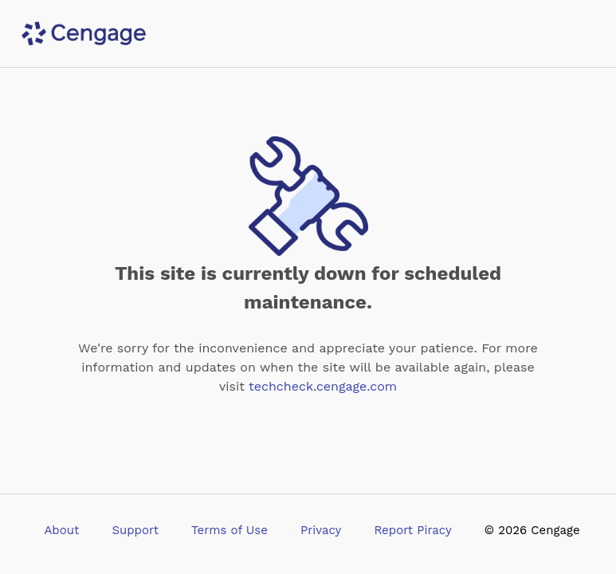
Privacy (320, 530)
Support (135, 530)
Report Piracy (412, 530)
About (61, 530)
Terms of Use (229, 530)
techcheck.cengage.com (323, 386)
